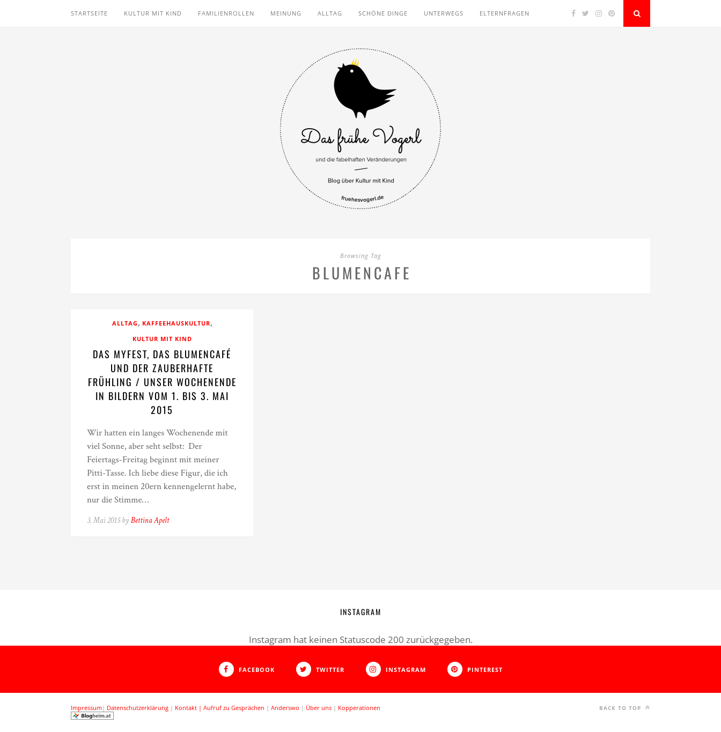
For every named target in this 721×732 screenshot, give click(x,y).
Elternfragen (504, 13)
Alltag (330, 13)
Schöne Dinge (383, 13)
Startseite (89, 13)
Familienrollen (226, 13)
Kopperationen (359, 708)
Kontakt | (189, 708)
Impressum (86, 708)
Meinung (285, 13)
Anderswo (285, 708)
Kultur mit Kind (153, 13)
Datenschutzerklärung (137, 708)
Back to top (624, 708)
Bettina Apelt (150, 520)
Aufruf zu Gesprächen (233, 708)
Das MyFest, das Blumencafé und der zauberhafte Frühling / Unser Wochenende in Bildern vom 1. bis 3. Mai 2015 (162, 382)
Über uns (319, 708)
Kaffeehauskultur (176, 323)
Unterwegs (444, 13)
